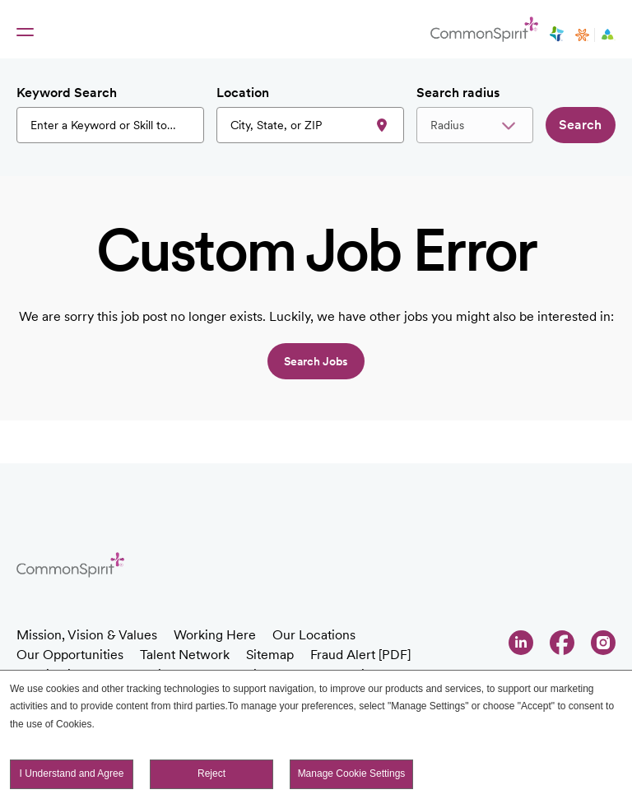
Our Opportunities (69, 654)
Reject (211, 774)
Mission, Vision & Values (86, 635)
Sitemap (270, 654)
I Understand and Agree (72, 774)
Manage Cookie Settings (352, 774)
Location (242, 92)
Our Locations (314, 635)
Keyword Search (66, 92)
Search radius (458, 92)
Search (580, 124)
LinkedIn (521, 642)
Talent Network (185, 654)
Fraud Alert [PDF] (360, 654)
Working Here (215, 635)
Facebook (562, 642)
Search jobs (316, 361)
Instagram (603, 642)
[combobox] (310, 125)
